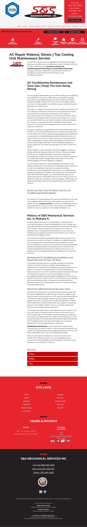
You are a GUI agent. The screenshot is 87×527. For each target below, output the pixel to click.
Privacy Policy (26, 408)
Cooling (24, 26)
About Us (82, 26)
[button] (53, 32)
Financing (75, 26)
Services (57, 26)
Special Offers (65, 26)
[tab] (52, 354)
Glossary (26, 411)
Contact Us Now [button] (74, 20)
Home (19, 26)
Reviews (37, 26)
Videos (44, 26)
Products (50, 26)
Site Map (60, 408)
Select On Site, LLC (49, 515)
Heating (31, 26)
